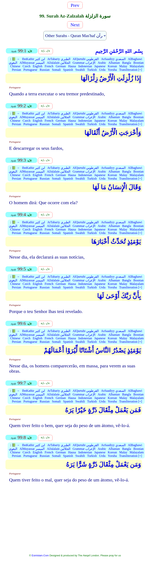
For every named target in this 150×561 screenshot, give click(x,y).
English (37, 66)
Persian (16, 69)
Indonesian (85, 66)
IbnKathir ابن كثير (33, 59)
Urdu (102, 69)
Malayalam (137, 66)
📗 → (16, 59)
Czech (26, 66)
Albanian (114, 62)
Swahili (80, 69)
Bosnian (138, 62)
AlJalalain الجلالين (58, 62)
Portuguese (30, 69)
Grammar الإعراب (84, 62)
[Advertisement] (75, 516)
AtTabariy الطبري (58, 59)
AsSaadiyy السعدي (113, 59)
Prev (75, 5)
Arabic (102, 62)
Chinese (15, 66)
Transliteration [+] (130, 69)
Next (75, 24)
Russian (45, 69)
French (49, 66)
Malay (123, 66)
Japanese (99, 66)
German (61, 66)
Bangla (126, 62)
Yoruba (112, 69)
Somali (56, 69)
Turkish (92, 69)
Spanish (68, 69)
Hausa (72, 66)
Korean (112, 66)
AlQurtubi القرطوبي (86, 59)
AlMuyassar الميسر (32, 62)
